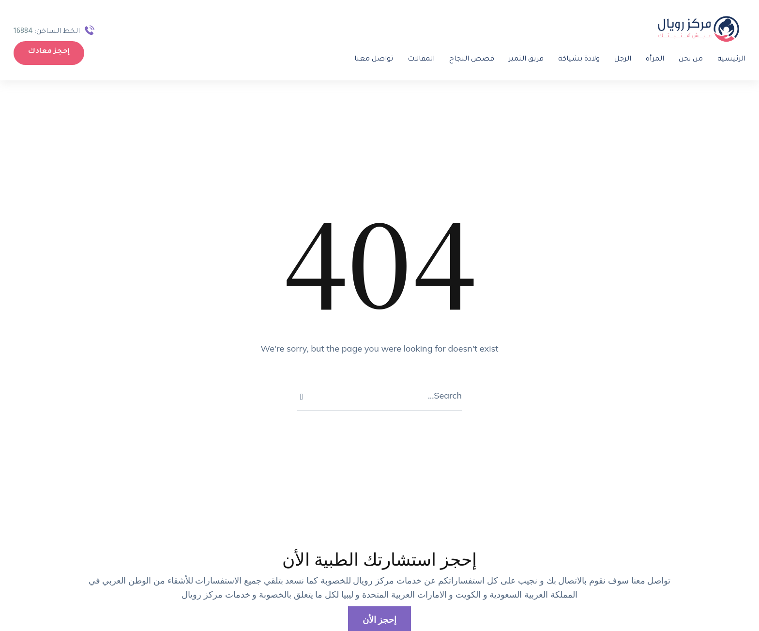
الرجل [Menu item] (616, 59)
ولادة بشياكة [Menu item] (573, 59)
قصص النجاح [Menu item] (465, 59)
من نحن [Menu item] (685, 59)
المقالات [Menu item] (415, 59)
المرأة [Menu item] (649, 59)
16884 (29, 32)
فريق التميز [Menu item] (520, 59)
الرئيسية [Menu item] (726, 59)
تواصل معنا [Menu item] (368, 59)
